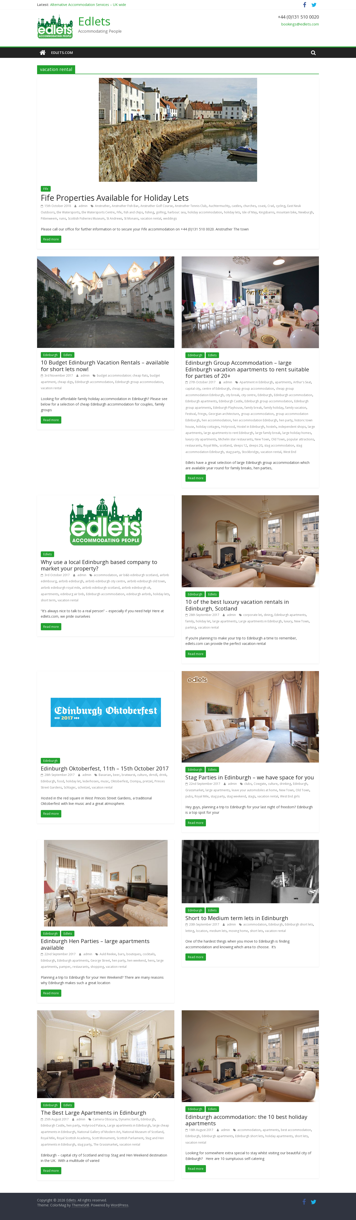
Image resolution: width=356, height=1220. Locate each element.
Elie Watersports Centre (98, 212)
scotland (226, 445)
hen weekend (136, 960)
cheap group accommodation (253, 388)
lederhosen (91, 781)
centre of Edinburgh (216, 388)
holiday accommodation (205, 212)
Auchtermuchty (219, 206)
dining (268, 615)
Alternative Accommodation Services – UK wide (88, 4)
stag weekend (236, 796)
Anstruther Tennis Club (191, 206)
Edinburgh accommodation (94, 382)
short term (48, 600)
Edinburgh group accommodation (139, 382)
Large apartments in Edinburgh (260, 621)
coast (262, 206)
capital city (192, 388)
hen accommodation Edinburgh (255, 420)
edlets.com (62, 52)
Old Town (278, 439)
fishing (149, 212)
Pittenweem (49, 218)
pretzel (148, 781)
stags (251, 796)
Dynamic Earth (129, 1119)
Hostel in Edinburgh (250, 427)
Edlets (94, 21)
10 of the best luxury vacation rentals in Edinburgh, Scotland (237, 605)
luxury (288, 621)
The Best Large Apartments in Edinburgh (93, 1112)
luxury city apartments (200, 439)
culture (142, 775)
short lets (256, 931)
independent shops (292, 427)
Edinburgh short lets (299, 924)
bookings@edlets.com (300, 24)
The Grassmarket (105, 1144)
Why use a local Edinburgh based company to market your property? (99, 565)
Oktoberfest (119, 781)
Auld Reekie (108, 954)
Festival (190, 414)
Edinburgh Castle (231, 401)
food (60, 781)
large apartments (224, 621)
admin (83, 206)
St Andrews (114, 218)
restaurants (193, 445)
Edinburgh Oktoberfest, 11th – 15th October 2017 (105, 768)
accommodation (105, 575)
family (189, 621)
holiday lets (232, 212)
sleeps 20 (255, 445)
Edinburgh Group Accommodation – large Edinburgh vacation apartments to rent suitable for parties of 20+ (247, 369)
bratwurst (128, 775)
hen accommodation (216, 420)
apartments (283, 382)
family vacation (295, 408)
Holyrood (228, 427)
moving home (238, 931)
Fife (45, 189)
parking (190, 627)
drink (162, 775)
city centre (248, 395)
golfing (161, 212)
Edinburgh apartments (201, 401)
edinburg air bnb (72, 594)
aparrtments (49, 594)
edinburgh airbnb (138, 594)
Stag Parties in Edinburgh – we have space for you (249, 777)
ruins (62, 218)
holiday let (203, 621)
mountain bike (286, 212)
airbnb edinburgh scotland (101, 588)
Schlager (70, 787)
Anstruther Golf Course (156, 206)
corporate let (252, 615)
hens (151, 960)
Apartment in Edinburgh (256, 382)
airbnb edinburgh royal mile (60, 588)
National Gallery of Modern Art (98, 1132)
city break (232, 395)
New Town (262, 439)
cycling (280, 206)
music (105, 781)
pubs (189, 796)
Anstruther (102, 206)
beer (116, 775)
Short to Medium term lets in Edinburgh (236, 918)
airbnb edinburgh (71, 581)
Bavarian (105, 775)
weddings (170, 218)
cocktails (149, 954)
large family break (267, 433)
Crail (270, 206)
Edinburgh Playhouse (228, 408)
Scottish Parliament (130, 1138)
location (201, 931)
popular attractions (300, 439)
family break (253, 408)
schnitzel (84, 787)
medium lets (218, 931)
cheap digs (65, 382)
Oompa (135, 781)
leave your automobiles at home (254, 790)
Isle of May (249, 212)
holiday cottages (207, 427)
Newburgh (305, 212)
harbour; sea (177, 212)
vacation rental (150, 218)
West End (289, 452)
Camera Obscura (105, 1119)
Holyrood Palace (93, 1125)
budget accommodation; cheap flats (122, 375)
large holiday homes (296, 433)
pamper (64, 967)
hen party (285, 420)
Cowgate (260, 784)
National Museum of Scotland (142, 1132)
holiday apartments (279, 1136)
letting (189, 931)
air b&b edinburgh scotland (138, 575)
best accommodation (296, 1130)
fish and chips (133, 212)
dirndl (153, 775)
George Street (100, 960)
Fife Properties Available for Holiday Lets (115, 197)
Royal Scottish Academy (73, 1138)
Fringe (202, 414)
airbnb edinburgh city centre (105, 581)
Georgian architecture (223, 414)
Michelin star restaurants (235, 439)
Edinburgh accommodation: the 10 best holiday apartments (246, 1120)
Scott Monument (103, 1138)
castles (236, 206)
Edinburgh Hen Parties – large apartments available (95, 944)
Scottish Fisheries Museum (86, 218)
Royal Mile (210, 445)
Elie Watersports (68, 212)
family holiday (273, 408)
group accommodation (257, 414)
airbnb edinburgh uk (136, 588)
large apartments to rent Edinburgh (228, 433)
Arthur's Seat (302, 382)
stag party (233, 452)
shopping (97, 967)
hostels (271, 427)
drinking (285, 784)
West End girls (290, 796)
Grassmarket (194, 790)
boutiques (133, 954)
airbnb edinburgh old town (146, 581)
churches (249, 206)
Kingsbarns (266, 212)
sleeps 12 (240, 445)
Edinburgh (50, 355)
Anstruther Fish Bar (125, 206)
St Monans (131, 218)
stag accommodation (279, 445)
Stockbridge (250, 452)
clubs (248, 784)
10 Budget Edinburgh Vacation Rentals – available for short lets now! (105, 365)
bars (121, 954)
